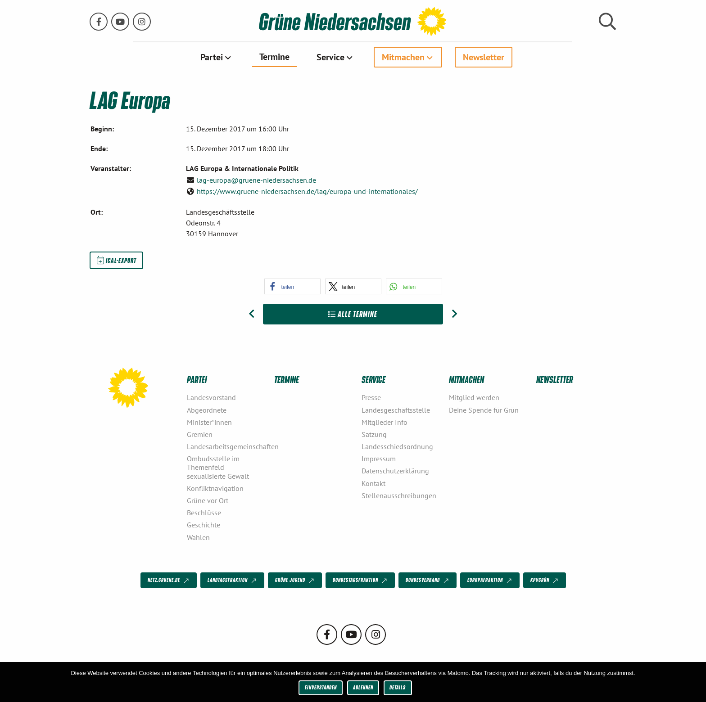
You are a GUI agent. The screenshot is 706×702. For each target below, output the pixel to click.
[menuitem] (216, 57)
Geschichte (203, 524)
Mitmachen (403, 57)
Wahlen (198, 536)
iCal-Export (116, 260)
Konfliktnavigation (215, 487)
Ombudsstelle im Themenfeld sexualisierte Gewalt (218, 467)
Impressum (379, 458)
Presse (371, 397)
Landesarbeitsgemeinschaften (227, 446)
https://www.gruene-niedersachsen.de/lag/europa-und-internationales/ (307, 191)
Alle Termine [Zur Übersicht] (352, 314)
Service (330, 57)
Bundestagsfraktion (361, 580)
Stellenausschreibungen (399, 495)
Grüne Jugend (295, 580)
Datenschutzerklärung (395, 470)
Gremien (200, 434)
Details (397, 687)
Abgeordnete (206, 409)
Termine (274, 57)
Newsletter (483, 57)
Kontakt (373, 482)
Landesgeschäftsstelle (396, 409)
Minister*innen (209, 421)
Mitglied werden (474, 397)
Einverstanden (321, 687)
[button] (292, 286)
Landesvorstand (211, 397)
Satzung (374, 434)
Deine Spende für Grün (484, 409)
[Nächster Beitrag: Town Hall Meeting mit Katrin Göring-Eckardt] (455, 314)
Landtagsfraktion (233, 580)
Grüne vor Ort (207, 500)
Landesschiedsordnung (397, 446)
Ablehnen (363, 687)
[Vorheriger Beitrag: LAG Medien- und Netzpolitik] (251, 314)
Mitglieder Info (384, 421)
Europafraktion (490, 580)
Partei (211, 57)
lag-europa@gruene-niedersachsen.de (256, 179)
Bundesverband (428, 580)
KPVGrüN (545, 580)
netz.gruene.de (169, 580)
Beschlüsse (204, 512)
